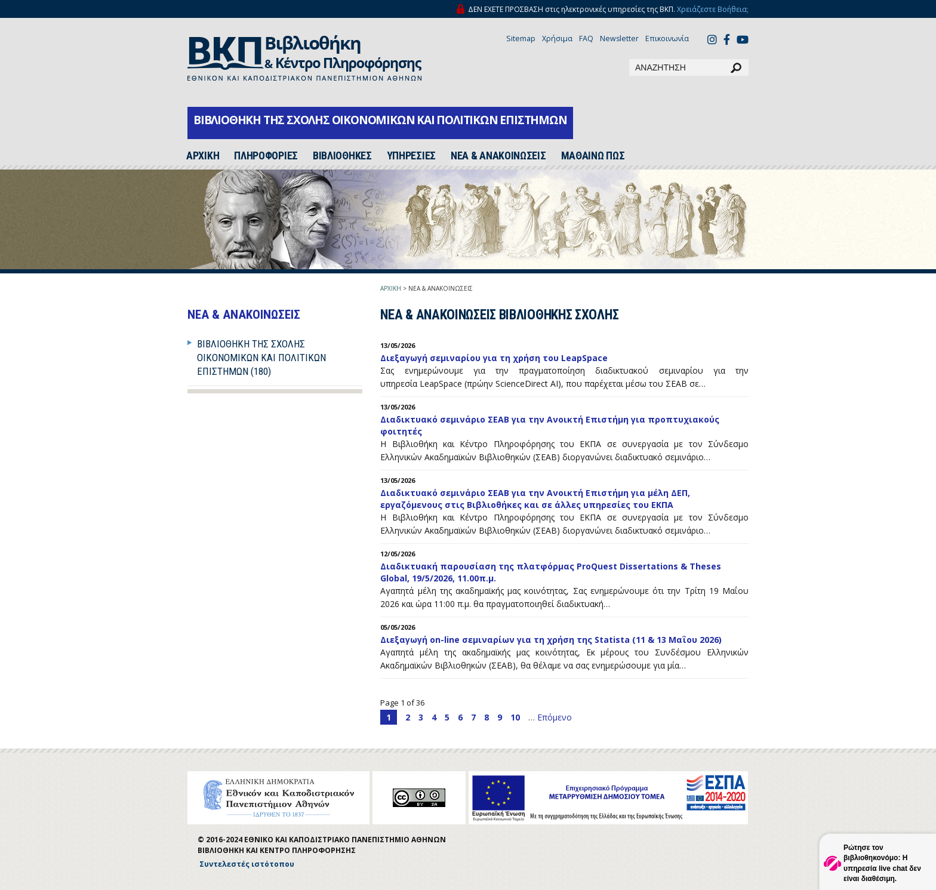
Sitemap (520, 38)
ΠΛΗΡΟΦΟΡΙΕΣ (266, 156)
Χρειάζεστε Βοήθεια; (713, 9)
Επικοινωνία (667, 38)
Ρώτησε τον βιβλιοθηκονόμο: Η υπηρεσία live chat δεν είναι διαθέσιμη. (882, 862)
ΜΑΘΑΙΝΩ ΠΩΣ (593, 156)
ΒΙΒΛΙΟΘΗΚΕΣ (342, 156)
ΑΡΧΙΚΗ (390, 288)
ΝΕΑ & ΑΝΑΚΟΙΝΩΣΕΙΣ (498, 156)
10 (515, 717)
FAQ (586, 38)
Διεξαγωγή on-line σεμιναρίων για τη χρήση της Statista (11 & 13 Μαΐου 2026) (551, 639)
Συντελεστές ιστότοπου (246, 864)
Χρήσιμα (557, 38)
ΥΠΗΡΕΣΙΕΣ (411, 156)
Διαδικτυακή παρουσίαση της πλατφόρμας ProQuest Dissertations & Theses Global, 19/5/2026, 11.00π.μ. (550, 572)
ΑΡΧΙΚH (202, 156)
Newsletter (619, 38)
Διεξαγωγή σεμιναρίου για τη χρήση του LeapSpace (494, 358)
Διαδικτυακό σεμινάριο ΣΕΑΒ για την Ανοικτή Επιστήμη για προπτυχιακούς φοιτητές (549, 425)
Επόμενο (554, 717)
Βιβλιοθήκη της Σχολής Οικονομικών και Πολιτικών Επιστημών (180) (261, 357)
